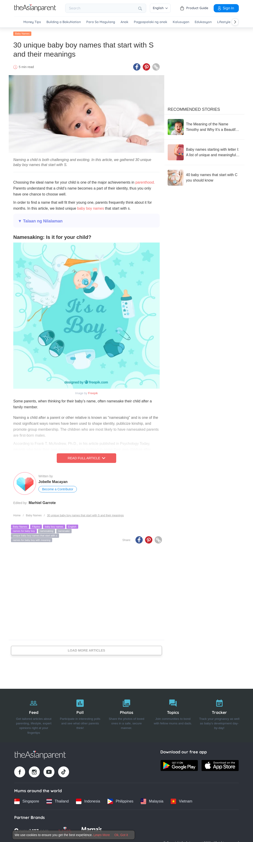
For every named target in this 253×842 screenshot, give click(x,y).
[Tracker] (219, 715)
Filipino (36, 526)
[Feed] (33, 715)
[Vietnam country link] (181, 801)
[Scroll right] (235, 22)
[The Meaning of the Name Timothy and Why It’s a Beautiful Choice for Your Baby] (204, 127)
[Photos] (126, 715)
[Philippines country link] (120, 801)
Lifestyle (223, 22)
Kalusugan (181, 22)
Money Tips (32, 22)
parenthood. (145, 182)
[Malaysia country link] (152, 801)
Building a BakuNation (63, 22)
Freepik (93, 393)
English (160, 8)
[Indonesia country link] (88, 801)
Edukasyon (203, 22)
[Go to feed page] (35, 10)
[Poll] (80, 715)
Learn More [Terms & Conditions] (102, 835)
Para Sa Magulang (100, 22)
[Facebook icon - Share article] (136, 67)
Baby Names (22, 33)
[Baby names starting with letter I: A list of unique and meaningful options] (204, 152)
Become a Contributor (57, 489)
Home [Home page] (17, 515)
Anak (124, 22)
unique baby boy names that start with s (35, 535)
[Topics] (172, 715)
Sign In (225, 8)
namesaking (46, 531)
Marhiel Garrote (42, 503)
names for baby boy (24, 531)
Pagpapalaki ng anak (150, 22)
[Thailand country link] (57, 801)
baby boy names (90, 208)
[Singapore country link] (26, 801)
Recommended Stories (194, 109)
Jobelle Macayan (52, 482)
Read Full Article (86, 458)
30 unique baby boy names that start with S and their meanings (85, 515)
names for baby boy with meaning (31, 540)
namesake (64, 531)
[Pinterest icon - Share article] (146, 67)
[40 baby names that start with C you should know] (204, 178)
